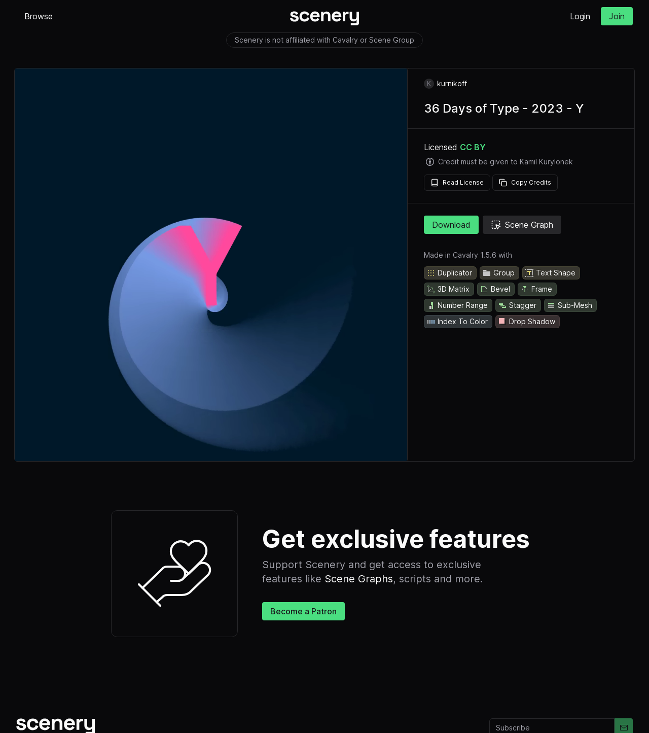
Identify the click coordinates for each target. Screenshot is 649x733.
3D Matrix (448, 289)
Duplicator (449, 272)
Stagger (517, 305)
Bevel (495, 289)
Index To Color (457, 321)
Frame (536, 289)
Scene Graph (522, 225)
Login (580, 16)
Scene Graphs (358, 579)
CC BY (473, 147)
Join (617, 16)
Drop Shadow (526, 321)
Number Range (457, 305)
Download (451, 225)
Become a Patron (303, 611)
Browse (38, 16)
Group (498, 272)
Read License (457, 183)
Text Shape (550, 272)
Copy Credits (525, 183)
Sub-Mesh (569, 305)
